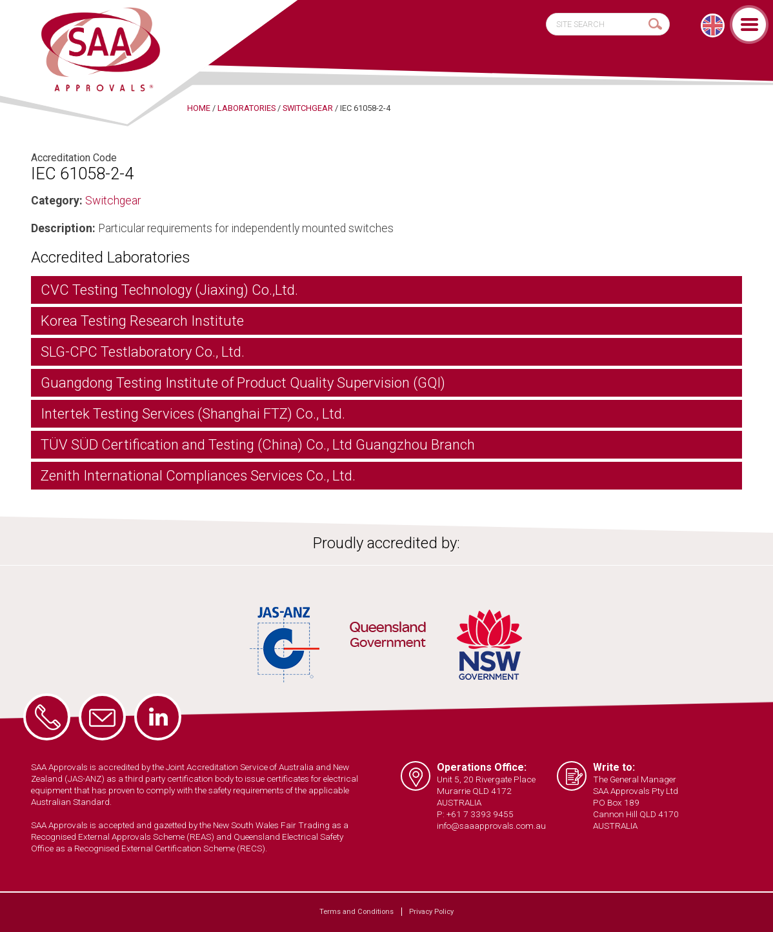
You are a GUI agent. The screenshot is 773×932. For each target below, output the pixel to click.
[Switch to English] (713, 25)
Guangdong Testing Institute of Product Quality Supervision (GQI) (243, 383)
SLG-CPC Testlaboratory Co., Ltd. (143, 352)
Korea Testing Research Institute (142, 321)
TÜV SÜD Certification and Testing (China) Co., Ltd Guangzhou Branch (258, 445)
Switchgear (113, 200)
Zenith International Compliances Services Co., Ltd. (198, 476)
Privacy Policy (431, 911)
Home (198, 108)
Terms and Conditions (356, 911)
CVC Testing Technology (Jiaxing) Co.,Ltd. (169, 290)
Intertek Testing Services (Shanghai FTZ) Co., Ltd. (193, 414)
